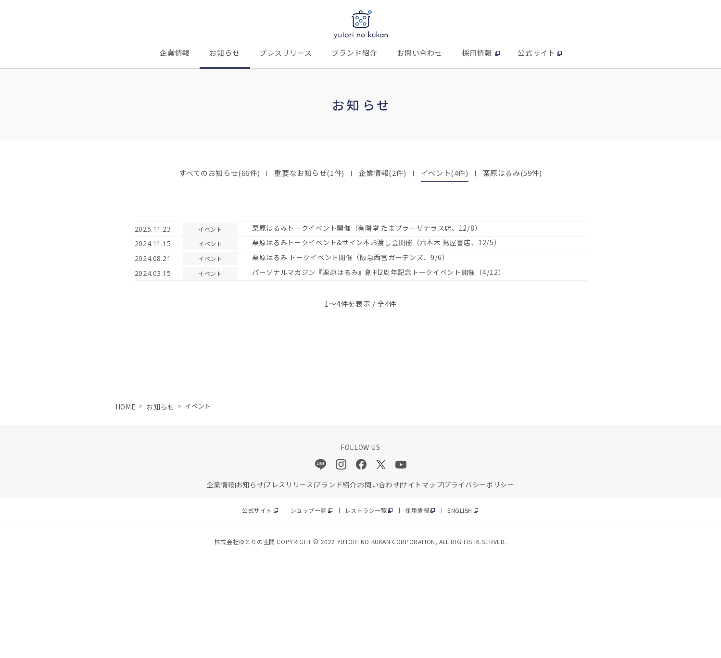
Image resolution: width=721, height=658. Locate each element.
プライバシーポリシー (541, 562)
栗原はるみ (512, 173)
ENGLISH (470, 594)
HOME (124, 478)
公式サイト (537, 53)
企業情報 (175, 53)
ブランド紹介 (354, 53)
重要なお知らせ (309, 173)
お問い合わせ (420, 53)
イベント (444, 173)
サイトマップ (462, 562)
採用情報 (477, 53)
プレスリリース (285, 53)
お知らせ (224, 53)
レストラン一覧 (367, 594)
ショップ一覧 (303, 594)
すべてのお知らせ (219, 173)
